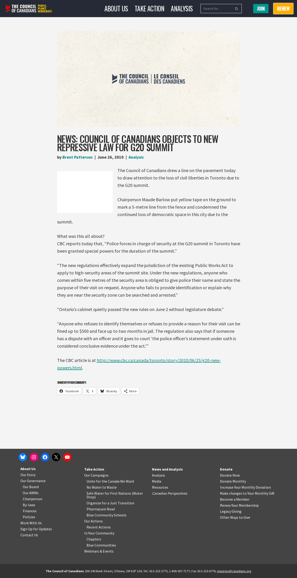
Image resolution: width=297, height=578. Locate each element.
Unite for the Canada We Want (110, 481)
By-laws (29, 505)
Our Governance (33, 480)
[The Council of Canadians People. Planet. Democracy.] (29, 9)
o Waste (110, 487)
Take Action (149, 8)
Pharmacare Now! (101, 509)
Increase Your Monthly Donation (245, 487)
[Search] (215, 8)
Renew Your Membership (239, 505)
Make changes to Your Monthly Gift (247, 493)
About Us (116, 8)
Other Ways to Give (235, 517)
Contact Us (29, 535)
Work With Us (31, 523)
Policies (29, 517)
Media (156, 481)
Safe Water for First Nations (109, 493)
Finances (30, 511)
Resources (160, 487)
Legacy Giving (231, 511)
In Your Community (99, 533)
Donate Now (230, 475)
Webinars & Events (99, 551)
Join (261, 8)
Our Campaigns (96, 475)
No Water (94, 487)
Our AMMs (31, 492)
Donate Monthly (233, 481)
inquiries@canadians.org (234, 571)
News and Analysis (167, 469)
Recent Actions (99, 527)
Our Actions (93, 521)
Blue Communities (101, 545)
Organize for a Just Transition (110, 503)
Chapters (94, 539)
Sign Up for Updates (36, 529)
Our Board (31, 486)
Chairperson (32, 498)
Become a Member (234, 499)
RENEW (283, 8)
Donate (226, 469)
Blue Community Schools (106, 515)
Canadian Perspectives (169, 493)
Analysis (182, 8)
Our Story (28, 474)
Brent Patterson (77, 157)
